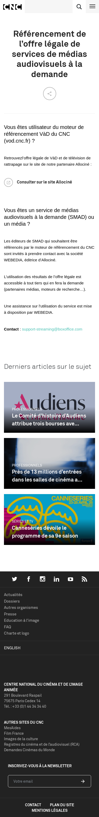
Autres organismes (21, 607)
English (12, 647)
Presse (10, 614)
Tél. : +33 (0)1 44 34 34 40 (25, 706)
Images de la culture (21, 739)
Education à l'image (21, 620)
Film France (14, 733)
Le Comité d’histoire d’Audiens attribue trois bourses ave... (49, 419)
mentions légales (50, 810)
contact (33, 805)
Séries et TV (22, 521)
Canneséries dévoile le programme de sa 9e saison (45, 531)
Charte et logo (16, 633)
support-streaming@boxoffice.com (52, 329)
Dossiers (12, 601)
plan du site (62, 805)
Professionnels (27, 409)
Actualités (13, 594)
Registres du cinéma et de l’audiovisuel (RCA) (41, 744)
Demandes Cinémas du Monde (29, 750)
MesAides (12, 728)
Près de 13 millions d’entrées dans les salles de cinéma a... (47, 475)
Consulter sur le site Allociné (44, 182)
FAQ (7, 626)
